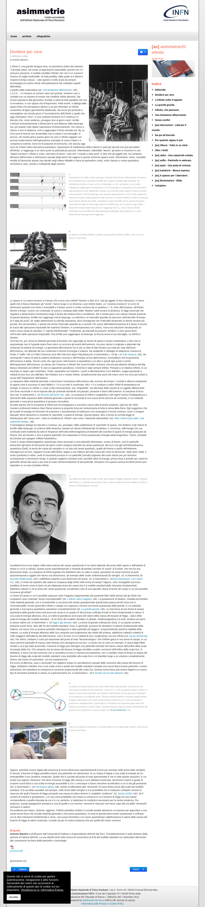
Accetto (13, 897)
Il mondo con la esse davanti (108, 673)
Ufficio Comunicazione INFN (79, 893)
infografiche (43, 36)
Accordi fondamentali (21, 578)
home (14, 36)
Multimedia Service (93, 900)
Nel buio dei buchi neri (52, 394)
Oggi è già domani (61, 622)
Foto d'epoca (129, 354)
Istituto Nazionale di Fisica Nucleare (90, 890)
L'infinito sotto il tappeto (79, 599)
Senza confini (125, 793)
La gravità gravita (90, 609)
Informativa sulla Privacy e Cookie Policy (102, 903)
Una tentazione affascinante (56, 90)
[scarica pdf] (16, 849)
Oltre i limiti (120, 418)
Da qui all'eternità (138, 636)
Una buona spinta (44, 786)
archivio (26, 36)
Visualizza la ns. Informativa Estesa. (42, 890)
